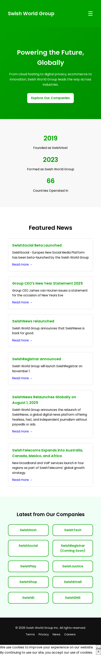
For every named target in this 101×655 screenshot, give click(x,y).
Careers (70, 634)
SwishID (28, 598)
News (56, 634)
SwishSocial (28, 546)
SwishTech (72, 530)
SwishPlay (28, 566)
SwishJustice (72, 566)
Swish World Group (31, 13)
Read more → (22, 264)
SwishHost (28, 530)
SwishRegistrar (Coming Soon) (72, 548)
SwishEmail (73, 582)
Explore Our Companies (50, 98)
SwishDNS (73, 598)
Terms (30, 634)
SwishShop (28, 582)
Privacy (44, 634)
